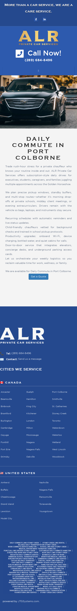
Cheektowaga (8, 497)
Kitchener (31, 414)
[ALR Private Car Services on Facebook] (36, 19)
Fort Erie (5, 450)
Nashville (44, 483)
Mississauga (32, 435)
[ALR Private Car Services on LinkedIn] (45, 19)
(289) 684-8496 (21, 353)
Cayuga (5, 435)
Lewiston (5, 511)
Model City (6, 519)
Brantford (6, 414)
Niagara (30, 442)
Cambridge (6, 428)
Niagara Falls (33, 450)
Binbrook (5, 406)
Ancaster (5, 392)
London (30, 421)
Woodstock (58, 457)
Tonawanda (45, 504)
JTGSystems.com (28, 601)
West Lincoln (59, 450)
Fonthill (5, 442)
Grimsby (5, 457)
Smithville (57, 399)
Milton (29, 428)
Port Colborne (59, 392)
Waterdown (58, 428)
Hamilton (31, 399)
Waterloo (57, 435)
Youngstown (45, 511)
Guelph (30, 392)
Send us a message (29, 359)
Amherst (5, 483)
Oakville (30, 457)
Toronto (56, 421)
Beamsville (6, 399)
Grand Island (7, 504)
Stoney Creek (59, 414)
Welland (56, 442)
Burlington (6, 421)
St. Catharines (59, 406)
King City (31, 406)
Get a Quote (38, 277)
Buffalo (4, 490)
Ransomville (45, 497)
